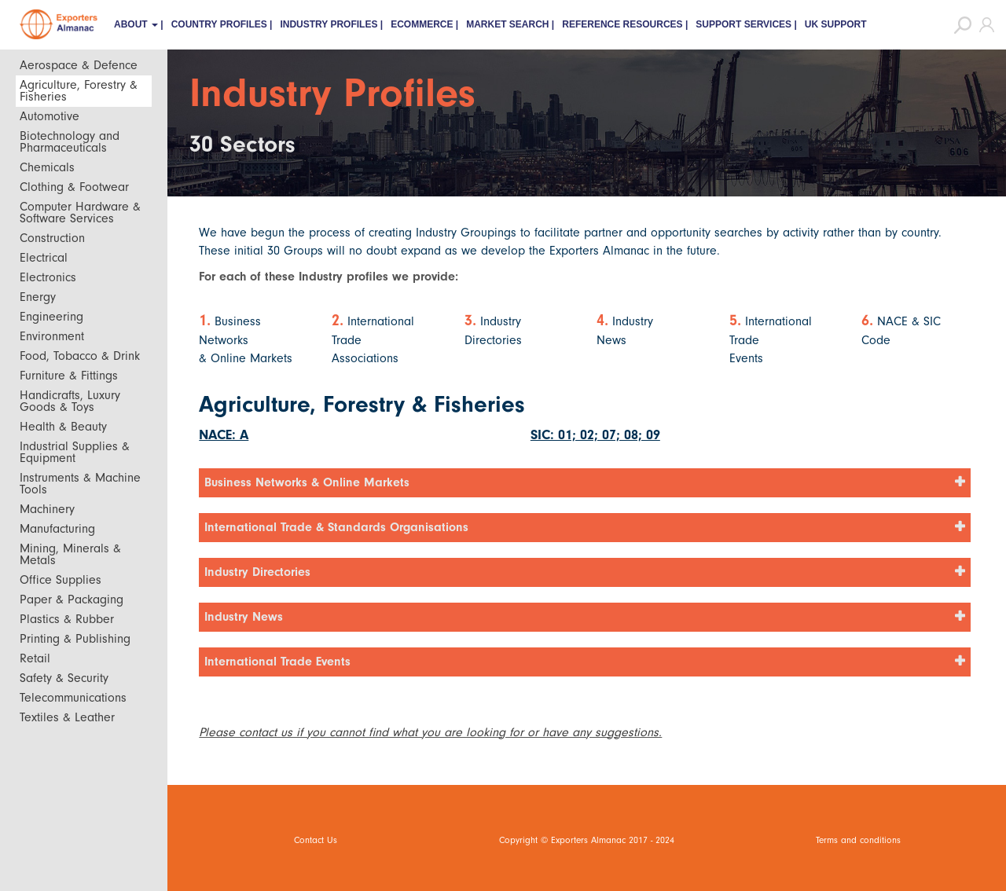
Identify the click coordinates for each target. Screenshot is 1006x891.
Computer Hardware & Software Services (80, 213)
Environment (52, 336)
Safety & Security (64, 678)
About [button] (136, 24)
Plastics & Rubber (67, 619)
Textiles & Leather (67, 717)
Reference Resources (622, 24)
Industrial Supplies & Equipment (75, 452)
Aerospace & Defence (79, 65)
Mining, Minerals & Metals (70, 554)
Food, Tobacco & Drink (80, 356)
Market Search (507, 24)
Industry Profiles (328, 24)
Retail (35, 658)
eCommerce (422, 24)
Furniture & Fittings (69, 375)
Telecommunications (73, 698)
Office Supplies (60, 580)
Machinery (47, 509)
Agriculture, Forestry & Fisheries (79, 91)
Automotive (49, 116)
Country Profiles (219, 24)
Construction (52, 238)
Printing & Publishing (75, 639)
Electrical (44, 258)
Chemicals (47, 167)
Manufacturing (57, 529)
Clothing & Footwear (74, 187)
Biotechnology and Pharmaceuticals (69, 142)
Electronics (48, 277)
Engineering (51, 317)
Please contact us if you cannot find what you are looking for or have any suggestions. (430, 732)
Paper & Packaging (71, 599)
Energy (38, 297)
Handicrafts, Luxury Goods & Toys (70, 401)
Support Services (743, 24)
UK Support (836, 24)
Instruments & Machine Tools (80, 484)
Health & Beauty (63, 427)
